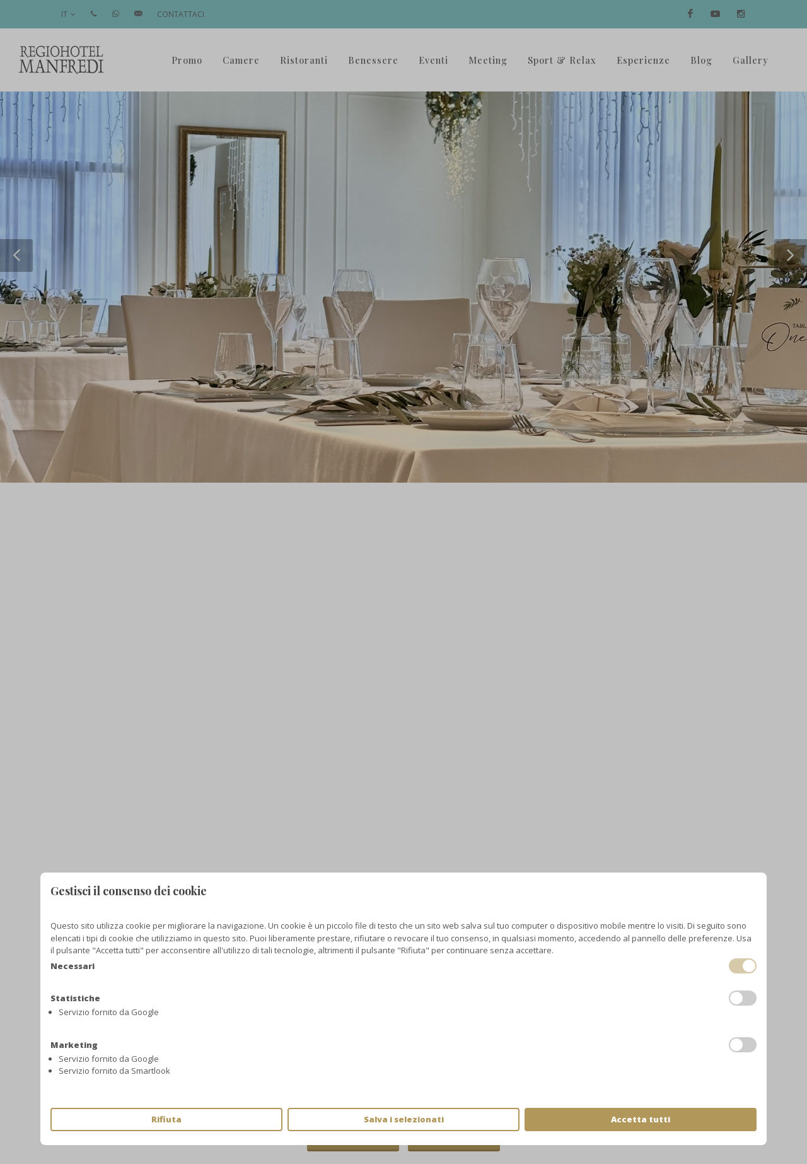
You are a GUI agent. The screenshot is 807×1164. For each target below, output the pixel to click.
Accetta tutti (640, 1119)
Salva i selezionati (404, 1119)
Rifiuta (166, 1119)
